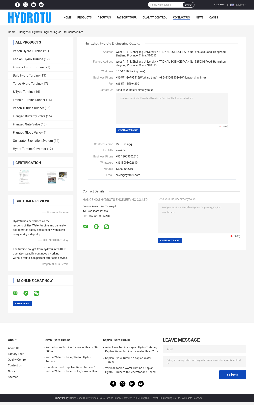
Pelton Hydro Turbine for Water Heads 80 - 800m (72, 349)
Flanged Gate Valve (26, 124)
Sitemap (13, 377)
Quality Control (154, 17)
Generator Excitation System (33, 141)
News (199, 17)
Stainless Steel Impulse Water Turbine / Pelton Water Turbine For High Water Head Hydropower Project (72, 370)
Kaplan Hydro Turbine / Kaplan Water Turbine (128, 360)
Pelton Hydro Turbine (27, 51)
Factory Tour (127, 17)
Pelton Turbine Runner (28, 108)
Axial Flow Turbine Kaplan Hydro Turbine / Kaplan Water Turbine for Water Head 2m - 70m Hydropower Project (131, 350)
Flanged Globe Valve (27, 132)
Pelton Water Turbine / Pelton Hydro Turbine (68, 359)
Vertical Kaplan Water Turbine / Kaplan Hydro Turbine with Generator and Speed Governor (130, 370)
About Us (104, 17)
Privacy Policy (61, 398)
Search (188, 4)
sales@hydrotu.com (128, 175)
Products (84, 17)
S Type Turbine (23, 92)
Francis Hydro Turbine (28, 67)
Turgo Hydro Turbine (27, 83)
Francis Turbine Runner (29, 100)
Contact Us (181, 17)
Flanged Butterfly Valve (29, 116)
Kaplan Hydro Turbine (28, 59)
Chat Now (219, 4)
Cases (213, 17)
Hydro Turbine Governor (29, 149)
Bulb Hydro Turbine (26, 75)
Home (67, 17)
